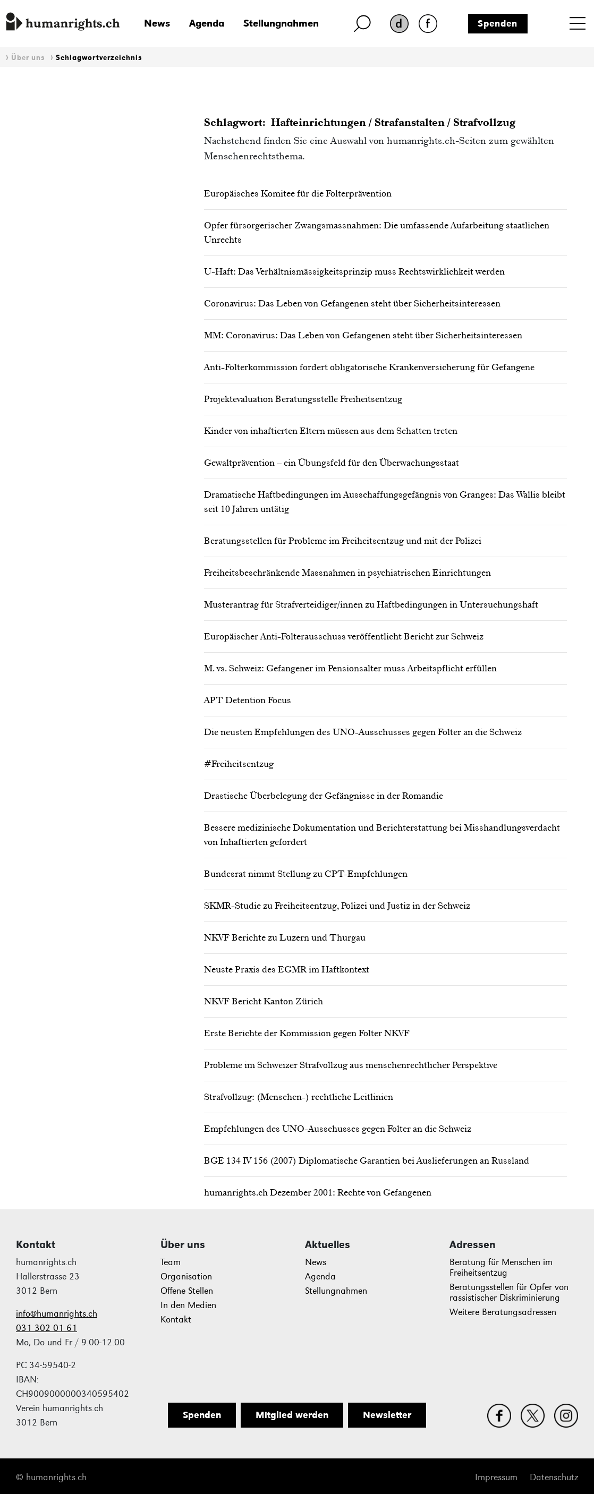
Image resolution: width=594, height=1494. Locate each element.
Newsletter (387, 1415)
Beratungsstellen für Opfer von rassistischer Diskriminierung (508, 1292)
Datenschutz (554, 1477)
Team (170, 1262)
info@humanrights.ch (56, 1313)
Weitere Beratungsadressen (502, 1312)
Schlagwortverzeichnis (99, 57)
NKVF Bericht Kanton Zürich (263, 1001)
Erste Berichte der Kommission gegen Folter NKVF (307, 1033)
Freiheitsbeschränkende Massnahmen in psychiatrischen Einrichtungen (347, 572)
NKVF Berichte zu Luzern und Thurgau (285, 937)
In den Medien (188, 1305)
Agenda (206, 23)
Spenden (497, 23)
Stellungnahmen (281, 23)
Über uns (28, 57)
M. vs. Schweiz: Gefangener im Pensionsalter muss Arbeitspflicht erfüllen (350, 668)
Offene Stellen (186, 1290)
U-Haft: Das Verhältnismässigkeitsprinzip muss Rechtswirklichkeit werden (354, 271)
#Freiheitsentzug (239, 764)
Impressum (496, 1477)
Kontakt (175, 1319)
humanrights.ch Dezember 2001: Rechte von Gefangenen (317, 1192)
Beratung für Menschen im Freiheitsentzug (501, 1267)
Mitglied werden (292, 1415)
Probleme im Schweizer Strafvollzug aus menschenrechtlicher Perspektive (350, 1065)
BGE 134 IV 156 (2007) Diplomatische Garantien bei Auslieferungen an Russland (366, 1160)
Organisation (186, 1276)
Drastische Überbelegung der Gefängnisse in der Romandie (323, 795)
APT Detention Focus (247, 700)
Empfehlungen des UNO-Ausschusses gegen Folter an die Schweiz (337, 1128)
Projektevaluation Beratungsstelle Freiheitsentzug (303, 399)
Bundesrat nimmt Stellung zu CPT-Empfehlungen (306, 874)
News (157, 23)
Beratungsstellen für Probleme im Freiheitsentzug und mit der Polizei (342, 541)
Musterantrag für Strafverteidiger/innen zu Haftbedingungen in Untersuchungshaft (371, 604)
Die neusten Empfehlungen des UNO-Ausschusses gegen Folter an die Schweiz (363, 732)
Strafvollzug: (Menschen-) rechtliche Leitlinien (298, 1097)
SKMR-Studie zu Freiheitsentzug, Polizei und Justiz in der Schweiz (337, 905)
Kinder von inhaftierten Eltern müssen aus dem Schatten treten (330, 431)
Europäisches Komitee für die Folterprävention (298, 193)
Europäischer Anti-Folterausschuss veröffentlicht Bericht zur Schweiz (343, 636)
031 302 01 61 (46, 1328)
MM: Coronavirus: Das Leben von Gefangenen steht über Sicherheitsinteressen (363, 335)
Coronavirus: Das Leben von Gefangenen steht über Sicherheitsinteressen (352, 303)
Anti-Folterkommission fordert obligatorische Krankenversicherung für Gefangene (369, 367)
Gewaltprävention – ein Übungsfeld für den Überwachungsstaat (331, 462)
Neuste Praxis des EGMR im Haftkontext (286, 969)
